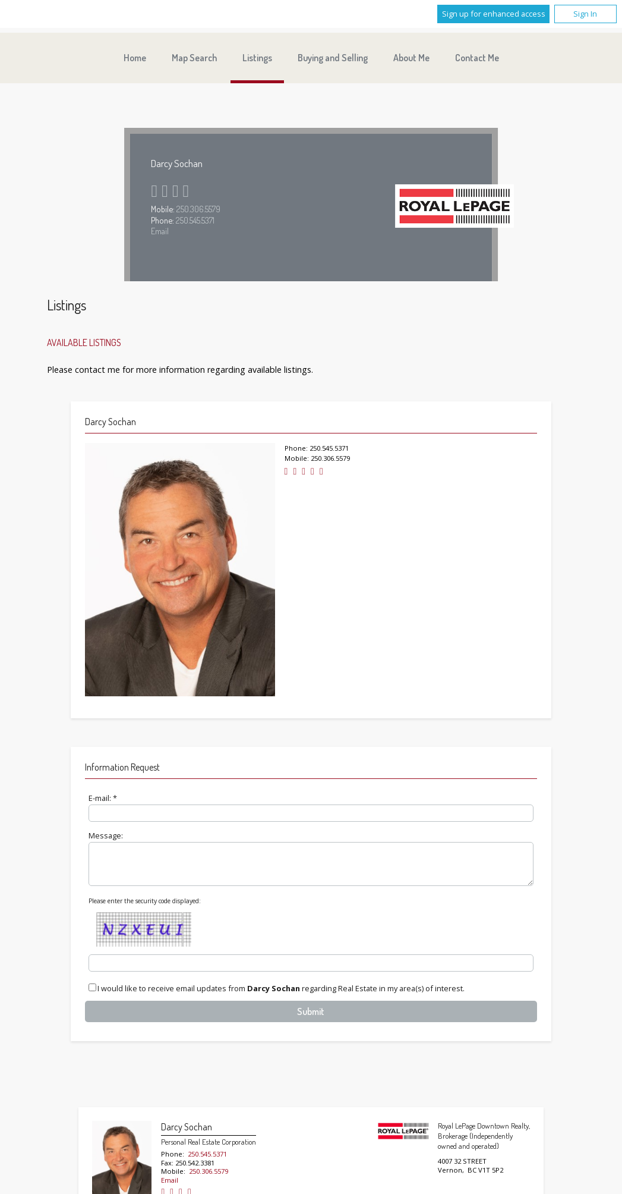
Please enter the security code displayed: (145, 908)
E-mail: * (103, 798)
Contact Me (477, 58)
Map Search (194, 58)
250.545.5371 (195, 220)
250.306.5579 (198, 208)
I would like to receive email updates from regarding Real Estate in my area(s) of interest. (281, 996)
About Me (411, 58)
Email (160, 230)
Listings (257, 58)
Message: (106, 835)
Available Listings (84, 342)
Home (135, 58)
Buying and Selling (333, 58)
